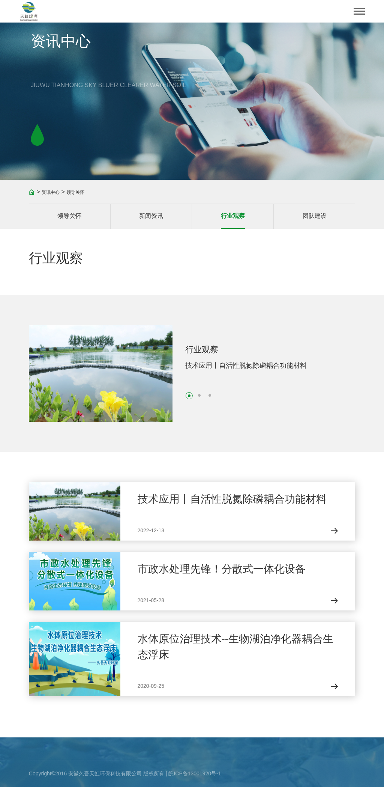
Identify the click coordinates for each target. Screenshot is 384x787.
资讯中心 (51, 192)
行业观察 (233, 216)
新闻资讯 (151, 216)
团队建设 (315, 216)
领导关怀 (75, 192)
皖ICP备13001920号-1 (194, 773)
